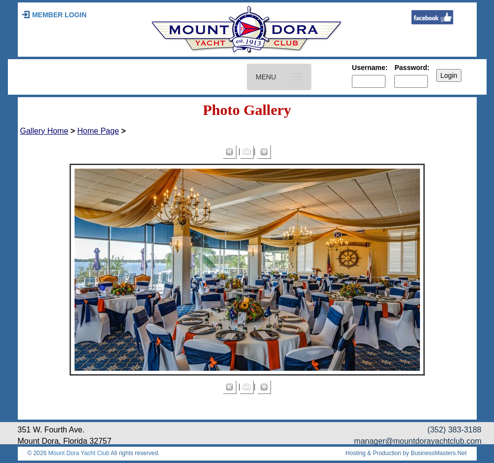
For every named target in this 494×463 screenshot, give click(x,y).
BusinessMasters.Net (438, 453)
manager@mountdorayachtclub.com (417, 441)
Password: (411, 67)
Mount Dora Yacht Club (79, 453)
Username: (369, 67)
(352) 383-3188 (454, 430)
